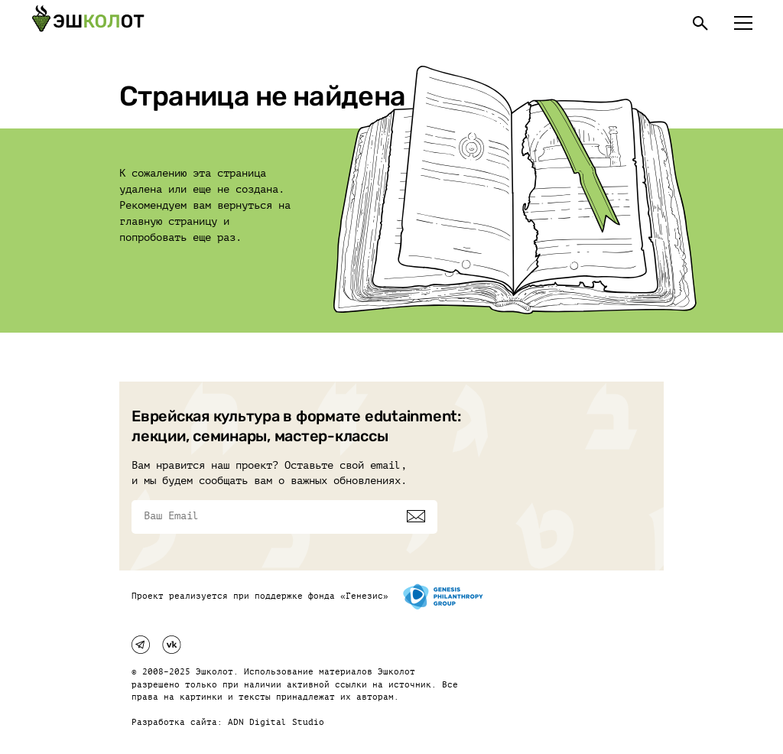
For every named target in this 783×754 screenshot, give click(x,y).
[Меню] (743, 23)
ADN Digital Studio (276, 722)
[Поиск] (700, 23)
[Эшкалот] (88, 23)
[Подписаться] (416, 516)
